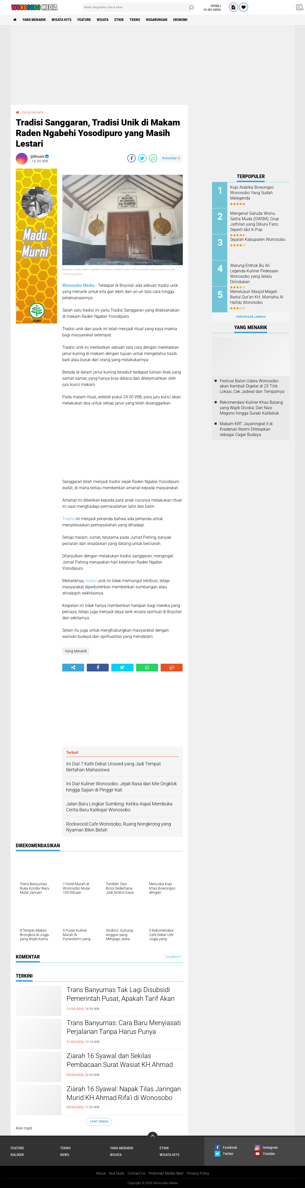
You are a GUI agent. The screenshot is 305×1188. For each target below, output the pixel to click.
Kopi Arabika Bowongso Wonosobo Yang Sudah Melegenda (252, 193)
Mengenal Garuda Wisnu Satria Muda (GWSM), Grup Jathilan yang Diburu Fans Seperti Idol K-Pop (254, 221)
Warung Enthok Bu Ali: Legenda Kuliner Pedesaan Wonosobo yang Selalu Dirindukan (254, 273)
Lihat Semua (99, 1121)
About (101, 1173)
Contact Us (136, 1173)
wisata (102, 20)
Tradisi (68, 518)
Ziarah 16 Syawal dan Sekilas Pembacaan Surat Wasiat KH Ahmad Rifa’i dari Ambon (120, 1064)
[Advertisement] (153, 65)
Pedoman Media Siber (166, 1173)
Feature (84, 20)
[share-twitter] (142, 158)
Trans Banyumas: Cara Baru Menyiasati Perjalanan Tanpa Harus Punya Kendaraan (124, 1031)
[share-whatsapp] (153, 158)
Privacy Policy (198, 1173)
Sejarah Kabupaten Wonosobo (257, 239)
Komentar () (171, 158)
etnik (119, 20)
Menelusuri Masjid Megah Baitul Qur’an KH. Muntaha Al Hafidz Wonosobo (256, 297)
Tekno (135, 20)
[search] (138, 7)
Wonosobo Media (78, 285)
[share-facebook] (131, 158)
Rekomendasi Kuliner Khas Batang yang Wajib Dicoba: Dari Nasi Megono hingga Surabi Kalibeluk (251, 408)
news (64, 1155)
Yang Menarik (34, 20)
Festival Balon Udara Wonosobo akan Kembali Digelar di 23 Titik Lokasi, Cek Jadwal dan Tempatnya (252, 386)
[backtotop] (152, 1137)
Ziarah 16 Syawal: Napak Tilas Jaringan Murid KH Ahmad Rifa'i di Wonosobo (124, 1093)
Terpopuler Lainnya (251, 317)
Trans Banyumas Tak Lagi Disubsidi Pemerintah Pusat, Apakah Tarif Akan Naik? (121, 998)
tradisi (91, 580)
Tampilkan (172, 957)
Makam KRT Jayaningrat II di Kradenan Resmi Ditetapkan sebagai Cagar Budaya (246, 429)
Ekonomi (180, 20)
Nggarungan (156, 20)
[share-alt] (73, 667)
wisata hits (62, 20)
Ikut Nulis (116, 1173)
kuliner (17, 1155)
